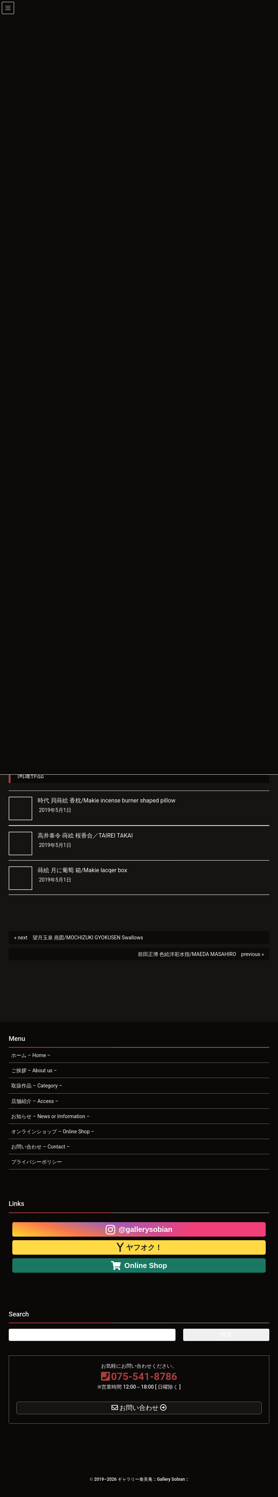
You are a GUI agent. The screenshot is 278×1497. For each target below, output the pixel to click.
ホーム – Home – (30, 1055)
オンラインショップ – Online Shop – (52, 1131)
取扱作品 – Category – (36, 1086)
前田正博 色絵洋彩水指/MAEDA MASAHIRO (187, 954)
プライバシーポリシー (36, 1162)
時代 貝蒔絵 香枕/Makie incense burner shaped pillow (107, 800)
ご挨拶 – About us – (34, 1070)
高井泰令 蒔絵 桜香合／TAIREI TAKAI (85, 835)
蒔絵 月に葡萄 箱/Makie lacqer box (82, 870)
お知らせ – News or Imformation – (50, 1116)
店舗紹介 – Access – (34, 1101)
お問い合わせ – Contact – (40, 1147)
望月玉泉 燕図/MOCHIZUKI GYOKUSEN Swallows (88, 937)
